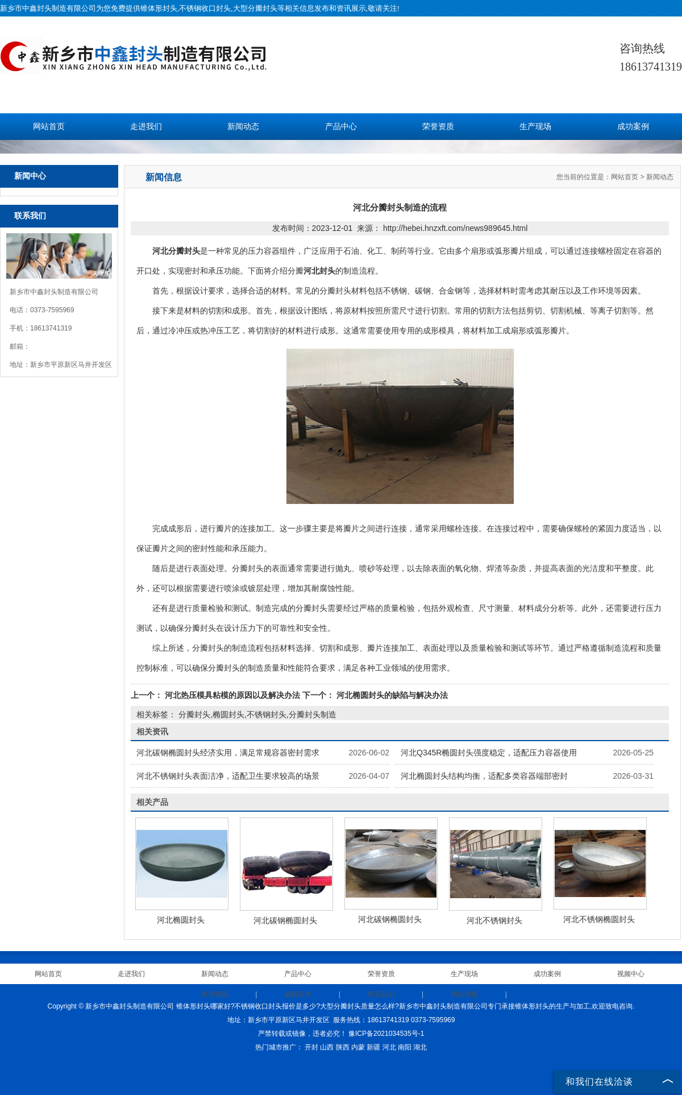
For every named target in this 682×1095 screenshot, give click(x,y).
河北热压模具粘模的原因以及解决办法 (232, 695)
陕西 (343, 1047)
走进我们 (146, 126)
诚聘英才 (297, 994)
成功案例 (633, 126)
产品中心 (341, 126)
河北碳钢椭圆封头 (285, 920)
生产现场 (535, 126)
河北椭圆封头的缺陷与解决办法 (391, 695)
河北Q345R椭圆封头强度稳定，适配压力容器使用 (489, 752)
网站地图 (464, 994)
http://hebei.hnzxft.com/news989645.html (455, 228)
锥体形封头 (158, 8)
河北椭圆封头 (181, 919)
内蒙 (358, 1047)
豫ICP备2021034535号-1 (386, 1034)
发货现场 (214, 994)
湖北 (420, 1047)
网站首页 (49, 126)
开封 (311, 1047)
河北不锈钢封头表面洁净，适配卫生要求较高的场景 (227, 775)
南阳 (404, 1047)
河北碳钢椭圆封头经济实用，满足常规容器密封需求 (227, 752)
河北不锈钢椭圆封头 (599, 919)
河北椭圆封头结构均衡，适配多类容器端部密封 (484, 775)
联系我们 (381, 994)
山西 (327, 1047)
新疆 (373, 1047)
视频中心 (630, 974)
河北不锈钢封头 (494, 920)
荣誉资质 (438, 126)
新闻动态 (243, 126)
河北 (389, 1047)
